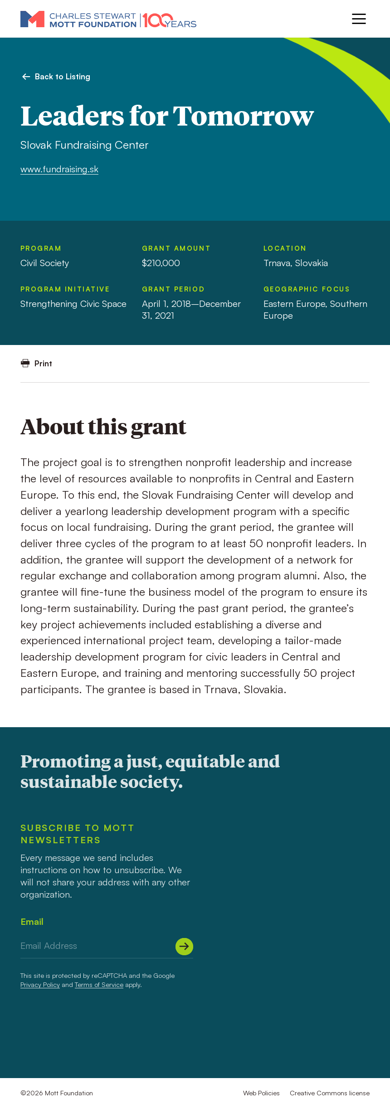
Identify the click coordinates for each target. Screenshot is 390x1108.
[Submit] (184, 946)
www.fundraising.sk (59, 169)
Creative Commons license (330, 1093)
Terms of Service (99, 984)
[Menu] (359, 18)
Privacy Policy (40, 984)
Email (32, 921)
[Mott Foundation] (108, 18)
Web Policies (261, 1093)
